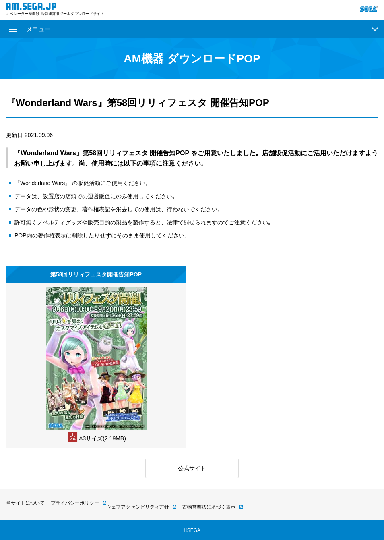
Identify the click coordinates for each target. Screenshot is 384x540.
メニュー (29, 29)
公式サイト (192, 468)
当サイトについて (25, 503)
